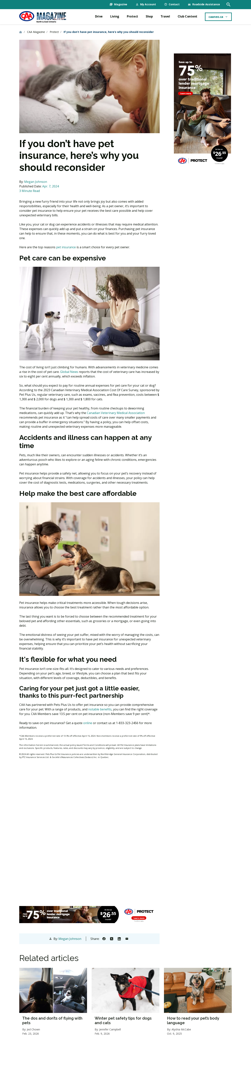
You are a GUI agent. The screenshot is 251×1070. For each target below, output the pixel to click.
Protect (132, 16)
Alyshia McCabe (181, 1029)
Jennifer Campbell (110, 1029)
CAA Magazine (36, 31)
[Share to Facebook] (104, 938)
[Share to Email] (127, 938)
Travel (165, 16)
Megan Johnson (35, 181)
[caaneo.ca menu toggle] (218, 16)
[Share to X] (111, 938)
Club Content (187, 16)
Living (114, 16)
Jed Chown (33, 1029)
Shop (149, 16)
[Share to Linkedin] (119, 938)
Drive (99, 16)
